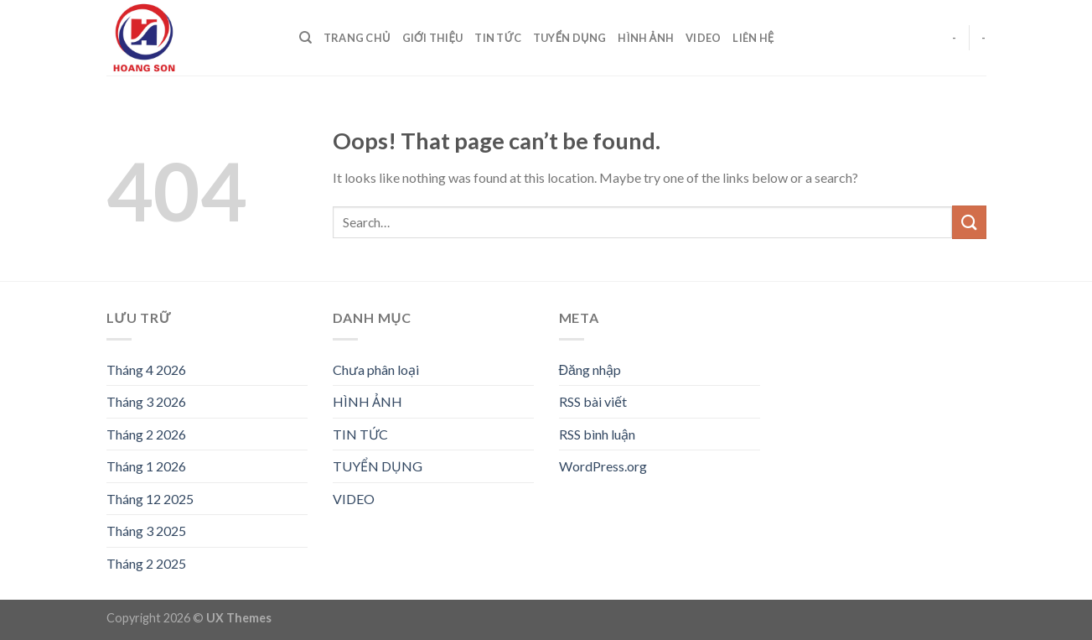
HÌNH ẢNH (646, 37)
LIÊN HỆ (753, 37)
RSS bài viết (593, 401)
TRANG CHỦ (357, 37)
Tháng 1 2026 (146, 466)
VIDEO (703, 37)
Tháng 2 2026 (146, 434)
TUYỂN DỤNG (569, 37)
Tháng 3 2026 (146, 401)
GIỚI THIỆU (432, 37)
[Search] (305, 38)
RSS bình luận (597, 434)
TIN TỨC (497, 37)
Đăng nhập (590, 369)
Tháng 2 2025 (146, 563)
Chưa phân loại (376, 369)
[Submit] (969, 222)
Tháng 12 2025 (150, 499)
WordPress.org (603, 466)
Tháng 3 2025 (146, 531)
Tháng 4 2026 (146, 369)
